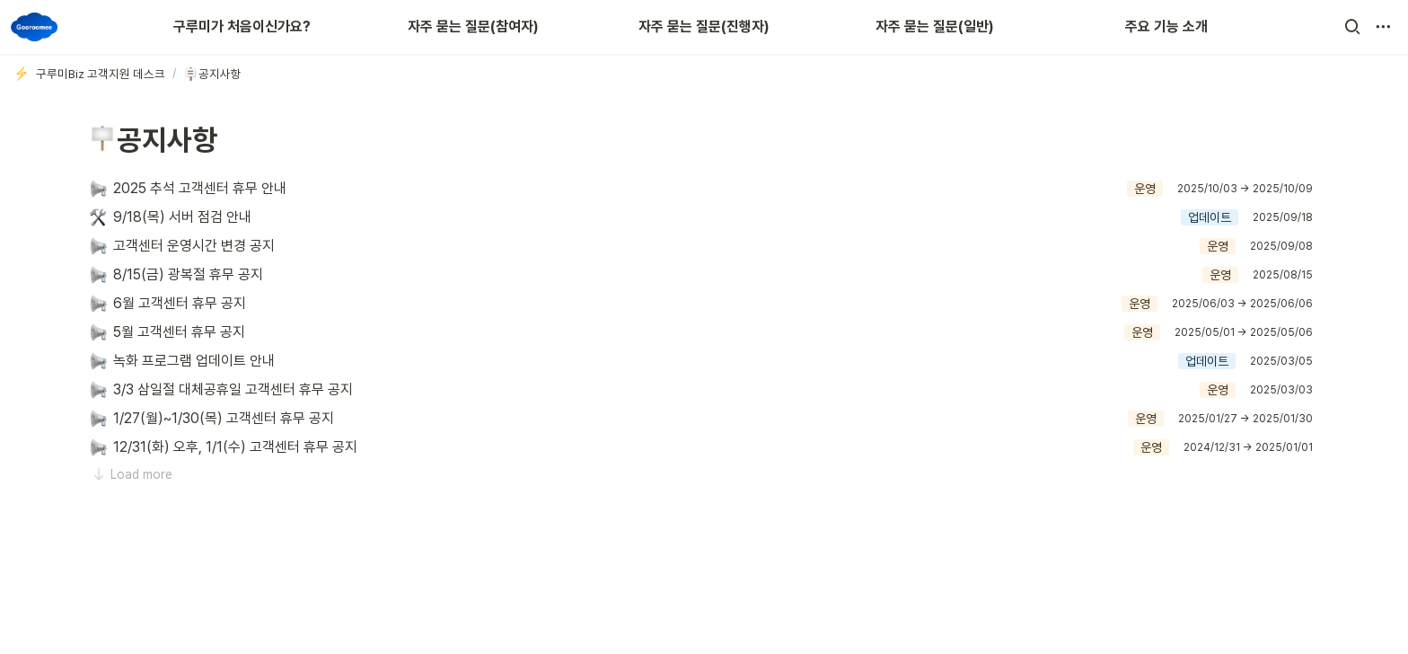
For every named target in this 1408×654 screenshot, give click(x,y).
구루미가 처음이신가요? (242, 26)
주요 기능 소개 (1166, 26)
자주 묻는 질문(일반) (935, 26)
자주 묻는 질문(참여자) (473, 26)
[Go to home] (34, 27)
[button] (1352, 27)
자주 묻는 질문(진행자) (704, 26)
